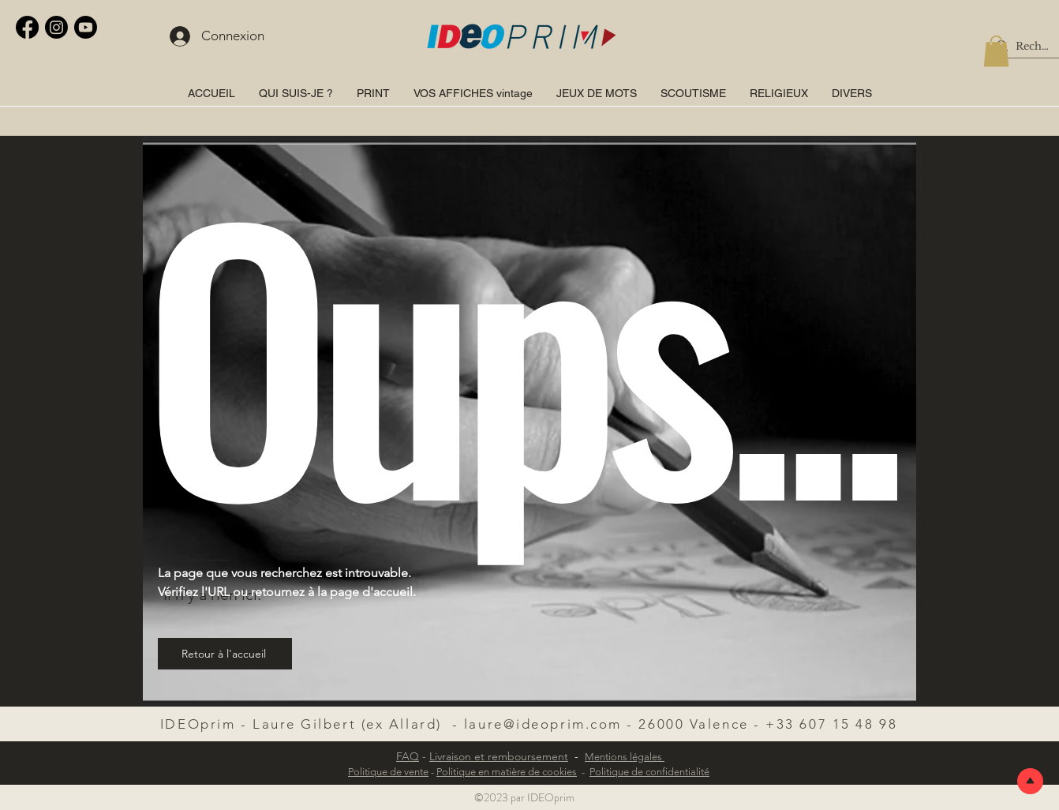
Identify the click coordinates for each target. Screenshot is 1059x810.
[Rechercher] (1033, 46)
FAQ (407, 756)
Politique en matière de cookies (506, 772)
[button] (996, 51)
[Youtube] (85, 27)
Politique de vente (388, 772)
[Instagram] (56, 27)
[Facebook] (27, 27)
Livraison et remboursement (498, 756)
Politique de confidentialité (649, 772)
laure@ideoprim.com (543, 724)
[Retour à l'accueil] (225, 653)
